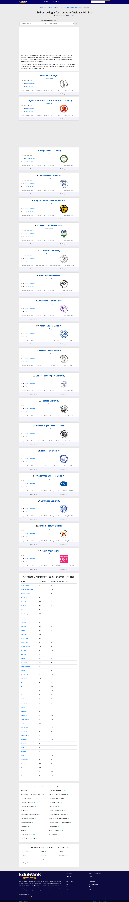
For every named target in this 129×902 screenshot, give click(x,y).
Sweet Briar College (48, 551)
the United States (30, 83)
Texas (23, 723)
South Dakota (25, 719)
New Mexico (25, 735)
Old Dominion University (49, 175)
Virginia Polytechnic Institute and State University (48, 100)
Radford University (49, 401)
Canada (91, 876)
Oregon (23, 763)
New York (24, 634)
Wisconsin (24, 678)
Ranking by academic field (48, 20)
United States (78, 7)
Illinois (23, 658)
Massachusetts (25, 646)
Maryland (24, 597)
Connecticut (24, 638)
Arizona (23, 751)
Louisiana (23, 699)
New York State (70, 879)
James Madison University (49, 300)
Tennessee (24, 622)
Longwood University (49, 501)
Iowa (22, 695)
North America (68, 7)
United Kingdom (93, 884)
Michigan (24, 662)
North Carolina (25, 593)
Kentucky (24, 618)
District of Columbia (27, 589)
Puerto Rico (24, 739)
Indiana (23, 630)
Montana (23, 743)
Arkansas (23, 691)
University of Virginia (48, 75)
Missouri (23, 682)
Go (76, 23)
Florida (23, 670)
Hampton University (48, 451)
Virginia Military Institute (49, 526)
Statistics (33, 94)
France (91, 887)
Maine (23, 687)
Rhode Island (24, 642)
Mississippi (24, 674)
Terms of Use (97, 901)
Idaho (22, 755)
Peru (90, 889)
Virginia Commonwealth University (48, 200)
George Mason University (48, 150)
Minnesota (24, 703)
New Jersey (24, 614)
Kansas (23, 707)
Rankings (63, 94)
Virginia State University (48, 326)
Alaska (23, 772)
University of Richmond (48, 275)
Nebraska (24, 715)
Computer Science (45, 7)
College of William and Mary (49, 225)
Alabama (23, 650)
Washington (24, 759)
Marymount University (49, 250)
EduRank (72, 15)
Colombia (92, 881)
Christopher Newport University (49, 375)
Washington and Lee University (48, 476)
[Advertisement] (33, 41)
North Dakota (25, 727)
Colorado (24, 731)
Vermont (23, 654)
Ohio (22, 610)
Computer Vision (57, 7)
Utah (22, 747)
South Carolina (25, 606)
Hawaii (23, 776)
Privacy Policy (106, 901)
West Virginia (25, 585)
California (24, 767)
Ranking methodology (26, 897)
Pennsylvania (25, 602)
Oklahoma (24, 711)
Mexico (91, 879)
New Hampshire (25, 666)
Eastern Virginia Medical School (49, 425)
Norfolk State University (48, 350)
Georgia (23, 626)
